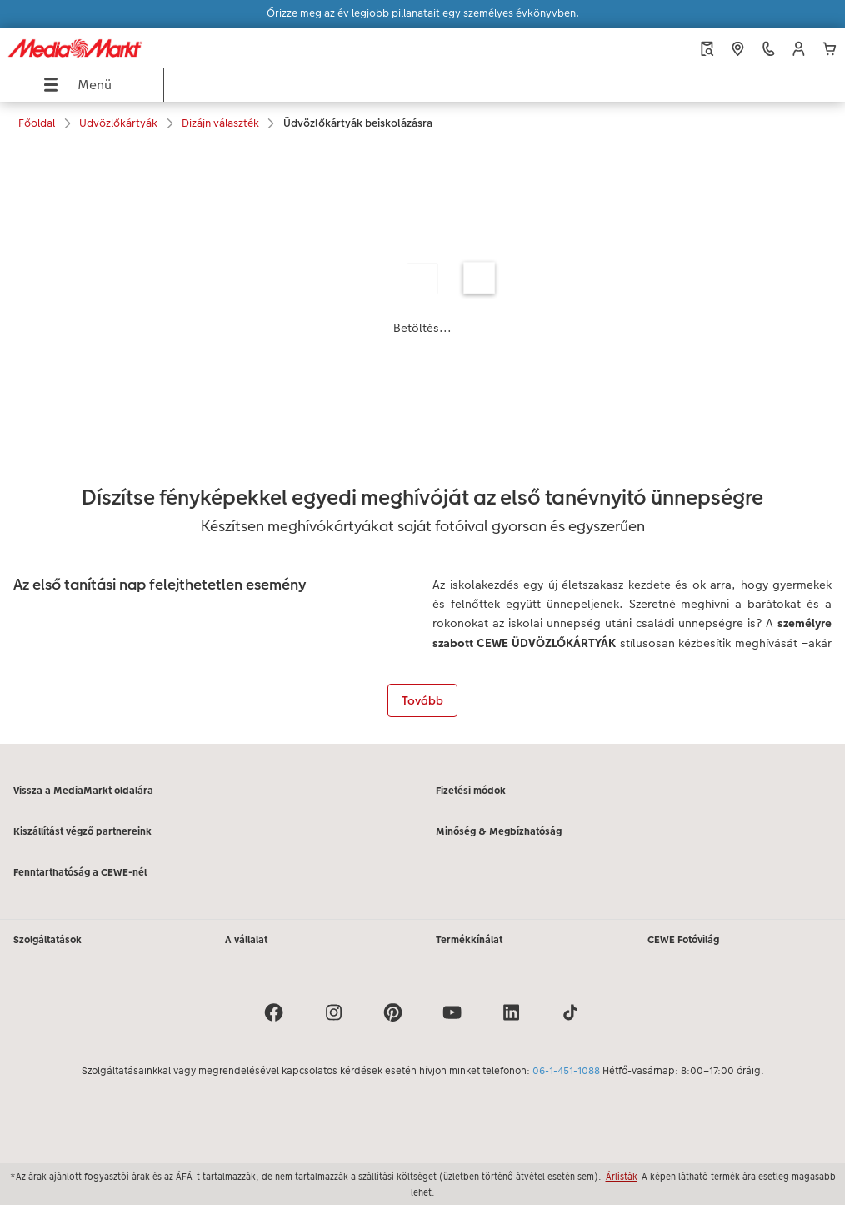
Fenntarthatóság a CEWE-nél (80, 872)
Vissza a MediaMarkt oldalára (83, 790)
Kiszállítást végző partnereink (82, 831)
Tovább (422, 700)
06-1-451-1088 (566, 1070)
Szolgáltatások (47, 939)
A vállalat (246, 939)
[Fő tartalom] (422, 444)
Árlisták (622, 1176)
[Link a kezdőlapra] (161, 48)
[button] (798, 49)
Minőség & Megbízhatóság (499, 831)
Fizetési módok (471, 790)
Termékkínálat (469, 939)
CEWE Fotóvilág (683, 939)
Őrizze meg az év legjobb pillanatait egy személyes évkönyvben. (423, 13)
